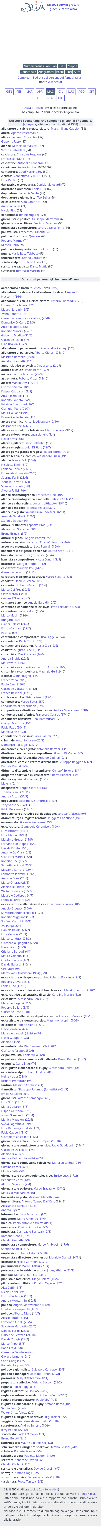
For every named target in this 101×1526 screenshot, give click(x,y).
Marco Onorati (11, 883)
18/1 (26, 387)
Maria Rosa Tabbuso (25, 253)
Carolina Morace (63, 995)
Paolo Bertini (33, 370)
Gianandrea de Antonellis (32, 1421)
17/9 (32, 1150)
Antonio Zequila (11, 396)
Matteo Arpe (55, 551)
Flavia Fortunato (60, 607)
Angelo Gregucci (12, 908)
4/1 (28, 951)
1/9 (42, 1055)
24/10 (31, 1335)
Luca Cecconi (10, 934)
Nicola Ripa (8, 210)
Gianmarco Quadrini (27, 236)
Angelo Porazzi (35, 538)
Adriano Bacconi (42, 1382)
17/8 (47, 1232)
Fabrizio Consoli (47, 667)
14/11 (33, 383)
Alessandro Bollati (61, 1068)
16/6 (54, 646)
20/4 (30, 1115)
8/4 (61, 637)
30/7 (33, 529)
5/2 (78, 995)
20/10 (44, 1262)
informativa (50, 1489)
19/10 (56, 1141)
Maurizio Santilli (12, 413)
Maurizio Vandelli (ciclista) (18, 1033)
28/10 (29, 809)
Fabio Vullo (30, 1055)
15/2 (49, 697)
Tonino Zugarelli (29, 215)
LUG (71, 92)
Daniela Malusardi (49, 185)
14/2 (35, 676)
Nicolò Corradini (27, 1262)
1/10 (34, 1309)
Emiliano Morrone (46, 223)
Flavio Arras (9, 439)
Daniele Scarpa (25, 581)
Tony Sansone (10, 805)
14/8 (46, 1098)
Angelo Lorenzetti (13, 361)
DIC (60, 98)
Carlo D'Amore (27, 1434)
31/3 (26, 482)
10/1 (69, 1404)
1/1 (26, 396)
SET (91, 92)
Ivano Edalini (36, 1072)
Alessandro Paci (11, 426)
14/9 (46, 1305)
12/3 (44, 999)
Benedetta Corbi (12, 1180)
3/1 (38, 581)
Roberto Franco (24, 1451)
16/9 (19, 297)
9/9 (23, 490)
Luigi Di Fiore (33, 447)
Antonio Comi (10, 878)
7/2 (23, 1361)
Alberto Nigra (22, 1313)
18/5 (40, 611)
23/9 (39, 650)
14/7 (53, 801)
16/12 (41, 1025)
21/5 (55, 736)
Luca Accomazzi (29, 1214)
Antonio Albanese (37, 422)
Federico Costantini (24, 137)
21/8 (26, 1236)
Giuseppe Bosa (11, 1012)
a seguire (30, 124)
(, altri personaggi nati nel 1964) (50, 122)
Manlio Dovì (19, 383)
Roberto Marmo (11, 241)
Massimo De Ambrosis (33, 801)
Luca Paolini (9, 180)
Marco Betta (29, 702)
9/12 (69, 430)
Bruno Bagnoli (67, 1059)
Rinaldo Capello (44, 1283)
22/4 (29, 870)
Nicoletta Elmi (10, 465)
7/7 (46, 370)
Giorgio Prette (26, 564)
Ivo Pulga (7, 926)
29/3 (29, 887)
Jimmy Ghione (56, 1270)
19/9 (28, 1296)
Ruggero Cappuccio (61, 818)
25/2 (58, 1382)
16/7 (62, 667)
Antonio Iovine (26, 740)
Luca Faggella (49, 637)
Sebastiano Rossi (12, 865)
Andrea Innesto (31, 1425)
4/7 (30, 895)
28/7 (26, 409)
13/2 (24, 465)
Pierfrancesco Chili (36, 1046)
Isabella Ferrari (11, 482)
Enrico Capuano (11, 628)
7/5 (27, 340)
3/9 (26, 1240)
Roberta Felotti (27, 1253)
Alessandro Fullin (48, 456)
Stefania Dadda (11, 521)
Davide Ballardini (12, 964)
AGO (82, 92)
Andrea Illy (8, 1210)
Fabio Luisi (39, 189)
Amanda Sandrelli (13, 516)
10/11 (25, 831)
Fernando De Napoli (14, 844)
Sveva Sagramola (12, 1124)
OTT (40, 98)
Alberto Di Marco (64, 753)
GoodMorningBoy (30, 172)
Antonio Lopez (11, 206)
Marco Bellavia (55, 430)
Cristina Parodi (11, 1167)
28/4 (77, 771)
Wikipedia (54, 82)
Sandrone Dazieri (26, 1460)
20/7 (28, 865)
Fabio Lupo (8, 986)
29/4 (28, 1124)
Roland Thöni (32, 262)
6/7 (27, 598)
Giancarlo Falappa (13, 1051)
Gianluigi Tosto (11, 409)
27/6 (41, 706)
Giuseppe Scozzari (13, 1335)
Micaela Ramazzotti (25, 146)
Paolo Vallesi (27, 611)
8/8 (20, 439)
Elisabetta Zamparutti (15, 1309)
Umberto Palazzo (27, 585)
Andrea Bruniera (62, 904)
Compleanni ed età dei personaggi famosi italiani (50, 78)
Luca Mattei (9, 835)
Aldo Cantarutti (31, 202)
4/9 (25, 521)
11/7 (24, 1132)
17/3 (31, 305)
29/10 (62, 503)
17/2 (74, 1176)
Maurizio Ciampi (60, 1257)
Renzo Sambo (26, 167)
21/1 (70, 1270)
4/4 (66, 542)
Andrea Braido (11, 658)
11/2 (26, 900)
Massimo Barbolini (13, 357)
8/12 (24, 1438)
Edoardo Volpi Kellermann (18, 706)
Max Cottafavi (27, 654)
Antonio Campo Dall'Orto (38, 1201)
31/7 (24, 796)
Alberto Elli (8, 1042)
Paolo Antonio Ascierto (28, 1223)
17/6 (65, 1244)
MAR (29, 92)
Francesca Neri (46, 495)
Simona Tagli (23, 1473)
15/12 (20, 1102)
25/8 (49, 538)
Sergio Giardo (29, 788)
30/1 (41, 1434)
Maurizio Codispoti (13, 895)
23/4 (32, 1326)
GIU (61, 92)
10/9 (46, 1425)
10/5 (75, 1020)
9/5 (58, 559)
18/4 (28, 1180)
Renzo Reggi (21, 1387)
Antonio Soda (10, 327)
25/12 (61, 353)
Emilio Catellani (11, 1094)
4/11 (25, 1167)
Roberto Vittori (28, 378)
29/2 (25, 1339)
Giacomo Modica (12, 335)
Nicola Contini (45, 559)
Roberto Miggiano (13, 917)
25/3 (27, 939)
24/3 (79, 1163)
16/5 (27, 852)
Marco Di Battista (25, 1275)
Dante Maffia (38, 266)
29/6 (50, 555)
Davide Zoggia (11, 1339)
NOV (50, 98)
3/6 (24, 534)
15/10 (43, 378)
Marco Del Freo (11, 590)
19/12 (45, 779)
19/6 (64, 456)
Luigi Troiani (52, 1417)
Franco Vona (9, 680)
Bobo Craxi (8, 1348)
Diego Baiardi (41, 1279)
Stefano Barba (54, 1404)
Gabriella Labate (39, 1477)
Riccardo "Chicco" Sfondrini (45, 542)
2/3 (33, 1206)
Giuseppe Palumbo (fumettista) (39, 1089)
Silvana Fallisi (10, 490)
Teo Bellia (43, 197)
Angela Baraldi (38, 602)
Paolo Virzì (43, 1400)
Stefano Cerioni (59, 1447)
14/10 (55, 1477)
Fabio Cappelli (10, 1132)
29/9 (22, 947)
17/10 (65, 715)
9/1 (52, 434)
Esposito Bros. (36, 525)
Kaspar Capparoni (13, 391)
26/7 (24, 878)
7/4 (28, 1184)
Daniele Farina (11, 1331)
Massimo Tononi (40, 1374)
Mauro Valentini (11, 956)
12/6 (52, 602)
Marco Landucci (11, 939)
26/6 (31, 404)
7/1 (37, 1128)
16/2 (56, 1469)
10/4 (32, 460)
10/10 (54, 422)
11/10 (21, 986)
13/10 (51, 443)
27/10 (34, 745)
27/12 (31, 572)
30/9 (52, 508)
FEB (19, 92)
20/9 (40, 740)
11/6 (21, 663)
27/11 (29, 331)
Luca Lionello (39, 434)
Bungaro (7, 620)
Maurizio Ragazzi (12, 1003)
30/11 (22, 727)
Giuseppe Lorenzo (13, 572)
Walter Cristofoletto (14, 1413)
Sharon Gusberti (12, 486)
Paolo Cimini (9, 684)
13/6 (75, 775)
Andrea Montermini (14, 1300)
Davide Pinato (10, 848)
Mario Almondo (27, 1219)
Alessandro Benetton (15, 1206)
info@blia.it (89, 1494)
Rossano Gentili (11, 1236)
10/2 (61, 495)
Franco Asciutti (42, 249)
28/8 (23, 1076)
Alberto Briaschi (60, 775)
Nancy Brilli (19, 460)
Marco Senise (10, 732)
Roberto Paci (9, 861)
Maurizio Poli (25, 568)
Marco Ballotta (55, 577)
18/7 (47, 447)
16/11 (60, 512)
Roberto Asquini (12, 1365)
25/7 (41, 702)
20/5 (29, 1120)
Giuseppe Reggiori (71, 762)
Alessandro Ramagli (54, 348)
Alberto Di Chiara (12, 887)
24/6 (24, 327)
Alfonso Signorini (12, 1184)
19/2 (54, 288)
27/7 (27, 628)
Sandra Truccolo (23, 374)
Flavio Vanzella (11, 1029)
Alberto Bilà (9, 1154)
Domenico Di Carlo (13, 322)
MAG (50, 92)
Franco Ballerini (11, 693)
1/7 (20, 1154)
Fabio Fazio (8, 727)
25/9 (39, 374)
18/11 (60, 1201)
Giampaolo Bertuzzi (29, 1232)
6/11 (16, 783)
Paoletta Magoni (35, 1456)
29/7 (49, 822)
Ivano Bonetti (10, 314)
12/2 (79, 301)
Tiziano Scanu (10, 792)
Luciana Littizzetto (45, 503)
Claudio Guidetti (12, 1240)
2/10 (61, 671)
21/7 (88, 762)
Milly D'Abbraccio (28, 1378)
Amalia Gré (42, 646)
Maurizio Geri (48, 671)
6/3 (33, 1387)
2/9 (19, 1210)
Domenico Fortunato (15, 417)
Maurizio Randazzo (33, 1443)
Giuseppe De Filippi (14, 1150)
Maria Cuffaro (10, 1107)
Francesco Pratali (12, 159)
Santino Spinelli (11, 1249)
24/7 (64, 1089)
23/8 (61, 1369)
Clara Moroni (10, 594)
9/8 (39, 1033)
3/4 (69, 577)
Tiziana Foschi (35, 697)
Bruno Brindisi (10, 534)
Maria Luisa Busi (63, 1163)
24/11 (76, 1257)
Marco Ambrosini (48, 1244)
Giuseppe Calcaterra (14, 689)
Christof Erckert (62, 771)
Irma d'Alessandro (13, 1115)
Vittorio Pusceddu (63, 301)
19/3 (27, 1111)
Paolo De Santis (29, 193)
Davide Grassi (43, 1469)
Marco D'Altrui (31, 1266)
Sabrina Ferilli (10, 478)
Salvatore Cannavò (44, 1369)
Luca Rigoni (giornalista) (17, 1128)
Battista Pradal (11, 766)
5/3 (15, 633)
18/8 (24, 1107)
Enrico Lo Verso (11, 387)
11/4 (33, 417)
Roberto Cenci (49, 1395)
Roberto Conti (26, 1025)
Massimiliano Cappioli (65, 129)
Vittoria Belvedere (13, 150)
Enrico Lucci (61, 1176)
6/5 (38, 1451)
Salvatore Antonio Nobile (17, 913)
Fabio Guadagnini (63, 1145)
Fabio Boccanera (12, 809)
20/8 (46, 318)
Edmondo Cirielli (12, 1322)
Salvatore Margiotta (14, 1326)
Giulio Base (32, 1391)
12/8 (59, 719)
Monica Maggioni (12, 1120)
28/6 (24, 478)
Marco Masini (10, 615)
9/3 (18, 969)
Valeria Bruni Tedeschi (40, 512)
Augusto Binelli (24, 650)
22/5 (28, 1322)
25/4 (45, 1266)
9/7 (24, 344)
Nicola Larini (9, 1292)
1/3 (72, 499)
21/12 (28, 426)
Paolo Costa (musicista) (29, 555)
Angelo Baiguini (28, 779)
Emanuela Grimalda (14, 473)
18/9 (24, 615)
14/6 (43, 585)
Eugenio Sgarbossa (14, 305)
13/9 (64, 749)
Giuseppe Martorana (46, 219)
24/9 (57, 365)
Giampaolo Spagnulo (15, 943)
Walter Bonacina (12, 891)
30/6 (26, 590)
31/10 (30, 516)
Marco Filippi (9, 1344)
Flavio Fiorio (9, 947)
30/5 (32, 1300)
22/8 (56, 1374)
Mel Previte (8, 663)
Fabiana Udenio (11, 469)
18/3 (18, 1288)
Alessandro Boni (29, 999)
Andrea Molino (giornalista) (19, 1158)
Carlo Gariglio (10, 1361)
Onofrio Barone (11, 960)
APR (40, 92)
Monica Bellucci (37, 508)
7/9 (41, 1158)
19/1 (79, 818)
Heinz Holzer (9, 1076)
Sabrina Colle (60, 499)
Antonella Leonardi (30, 163)
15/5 (28, 723)
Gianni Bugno (22, 676)
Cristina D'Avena (12, 598)
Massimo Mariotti (40, 1197)
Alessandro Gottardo (15, 529)
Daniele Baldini (11, 930)
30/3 (23, 684)
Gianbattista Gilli (24, 176)
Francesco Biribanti (32, 232)
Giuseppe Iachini (12, 340)
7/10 (63, 1395)
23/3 (31, 322)
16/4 (56, 546)
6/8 (27, 486)
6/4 (30, 1352)
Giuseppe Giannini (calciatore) (21, 318)
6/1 (28, 964)
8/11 (48, 1223)
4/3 (23, 732)
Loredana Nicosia (69, 814)
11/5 (29, 361)
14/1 (39, 568)
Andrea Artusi (10, 796)
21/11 (25, 792)
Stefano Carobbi (12, 921)
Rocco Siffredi (53, 452)
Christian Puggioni (29, 154)
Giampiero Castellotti (15, 1137)
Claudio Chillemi (12, 1464)
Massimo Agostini (76, 990)
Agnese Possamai (23, 133)
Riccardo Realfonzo (32, 822)
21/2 (26, 930)
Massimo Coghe (24, 1085)
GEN (9, 92)
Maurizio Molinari (13, 1193)
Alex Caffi (7, 1288)
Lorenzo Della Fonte (50, 228)
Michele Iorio (10, 245)
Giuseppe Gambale (14, 1352)
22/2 (36, 1473)
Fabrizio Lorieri (11, 900)
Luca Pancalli (42, 546)
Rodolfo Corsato (12, 400)
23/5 (17, 620)
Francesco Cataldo (48, 715)
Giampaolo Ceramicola (36, 827)
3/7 (80, 753)
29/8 (31, 357)
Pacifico (6, 633)
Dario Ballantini (35, 443)
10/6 (28, 908)
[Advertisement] (50, 39)
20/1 (92, 990)
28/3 (25, 883)
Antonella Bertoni (48, 749)
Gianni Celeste (11, 624)
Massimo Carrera (12, 870)
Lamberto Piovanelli (14, 874)
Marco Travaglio (44, 1188)
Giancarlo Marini (12, 857)
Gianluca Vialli (10, 344)
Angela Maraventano (27, 1305)
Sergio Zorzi (9, 1408)
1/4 (71, 348)
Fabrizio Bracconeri (14, 404)
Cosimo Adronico (29, 1227)
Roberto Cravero (12, 982)
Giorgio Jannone (12, 1356)
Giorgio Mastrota (12, 723)
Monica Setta (10, 1171)
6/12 (27, 1356)
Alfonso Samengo (30, 1098)
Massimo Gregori (12, 839)
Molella (6, 783)
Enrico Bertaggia (12, 1296)
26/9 (34, 943)
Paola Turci (26, 641)
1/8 (23, 314)
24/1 (27, 400)
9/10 (26, 1012)
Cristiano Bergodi (12, 951)
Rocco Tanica (26, 1481)
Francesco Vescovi (71, 1016)
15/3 (33, 844)
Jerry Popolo (9, 1430)
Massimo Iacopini (58, 1020)
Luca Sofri (7, 1102)
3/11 (69, 551)
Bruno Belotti (10, 1438)
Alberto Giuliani (44, 353)
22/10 (43, 1253)
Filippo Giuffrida (12, 1111)
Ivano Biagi (23, 1064)
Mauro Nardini (11, 309)
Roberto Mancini (12, 331)
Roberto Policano (61, 977)
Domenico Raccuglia (14, 745)
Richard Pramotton (14, 1081)
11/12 (41, 564)
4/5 (66, 452)
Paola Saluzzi (42, 736)
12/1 (39, 913)
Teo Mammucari (44, 719)
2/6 (31, 1413)
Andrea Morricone (65, 710)
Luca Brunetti (10, 831)
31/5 (28, 335)
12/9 (38, 641)
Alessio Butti (9, 1318)
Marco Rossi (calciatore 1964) (20, 973)
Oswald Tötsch (33, 108)
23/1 (51, 525)
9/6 (26, 413)
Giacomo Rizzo (11, 141)
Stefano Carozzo (31, 258)
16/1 (27, 921)
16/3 (76, 607)
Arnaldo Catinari (49, 758)
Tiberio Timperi (40, 1141)
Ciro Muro (8, 969)
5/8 (22, 1171)
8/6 (44, 1214)
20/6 (18, 926)
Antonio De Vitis (12, 852)
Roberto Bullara (11, 1007)
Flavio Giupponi (11, 1038)
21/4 (22, 1408)
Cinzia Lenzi (44, 365)
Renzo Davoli (41, 288)
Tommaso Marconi (28, 271)
